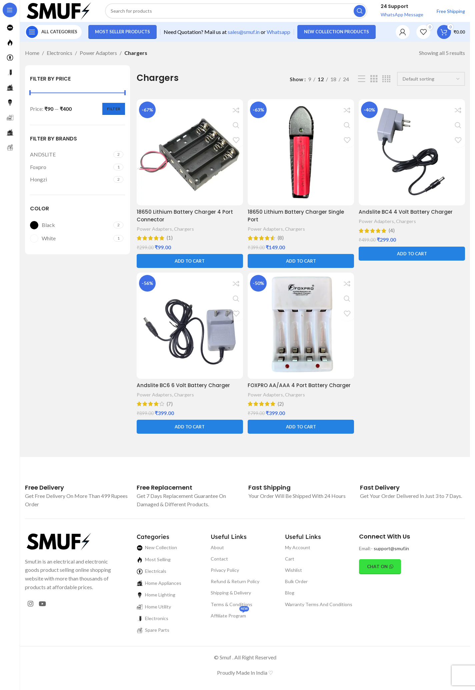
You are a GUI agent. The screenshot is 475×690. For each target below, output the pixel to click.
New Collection (157, 559)
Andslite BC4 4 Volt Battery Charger (408, 215)
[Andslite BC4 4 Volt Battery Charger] (412, 156)
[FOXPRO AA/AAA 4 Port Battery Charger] (300, 330)
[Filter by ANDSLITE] (71, 159)
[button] (189, 264)
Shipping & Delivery (231, 604)
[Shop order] (431, 84)
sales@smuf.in (244, 36)
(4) (393, 234)
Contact (219, 570)
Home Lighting (156, 606)
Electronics (59, 57)
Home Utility (154, 618)
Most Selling (154, 571)
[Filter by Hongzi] (71, 184)
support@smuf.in (391, 560)
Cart (289, 570)
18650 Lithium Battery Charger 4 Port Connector (186, 218)
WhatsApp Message (402, 17)
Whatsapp (278, 36)
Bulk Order (296, 593)
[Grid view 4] (386, 84)
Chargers (185, 232)
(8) (281, 241)
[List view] (361, 84)
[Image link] (58, 552)
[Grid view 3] (374, 84)
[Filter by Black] (71, 230)
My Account (297, 559)
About (217, 559)
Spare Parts (153, 641)
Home (32, 57)
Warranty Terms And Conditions (318, 615)
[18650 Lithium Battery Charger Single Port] (300, 156)
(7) (170, 407)
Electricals (151, 582)
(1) (170, 241)
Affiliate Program (230, 625)
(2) (281, 415)
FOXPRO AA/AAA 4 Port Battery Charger (289, 392)
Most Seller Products (122, 36)
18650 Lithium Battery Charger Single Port (297, 218)
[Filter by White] (71, 243)
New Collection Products (336, 36)
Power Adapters (98, 57)
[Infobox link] (44, 499)
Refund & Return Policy (235, 593)
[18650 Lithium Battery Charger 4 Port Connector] (189, 156)
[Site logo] (58, 12)
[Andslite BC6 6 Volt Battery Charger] (189, 330)
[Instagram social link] (32, 616)
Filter (113, 113)
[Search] (236, 13)
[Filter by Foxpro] (71, 171)
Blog (289, 604)
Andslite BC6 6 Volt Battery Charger (185, 389)
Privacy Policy (225, 581)
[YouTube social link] (46, 616)
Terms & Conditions (231, 615)
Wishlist (293, 581)
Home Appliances (159, 594)
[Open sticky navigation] (53, 36)
